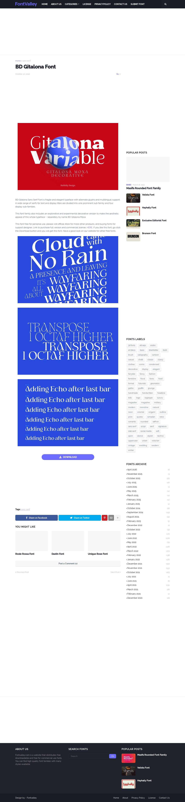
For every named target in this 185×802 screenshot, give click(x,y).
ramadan (151, 417)
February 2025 (148, 500)
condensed (154, 364)
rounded (144, 422)
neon (130, 412)
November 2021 (148, 568)
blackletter (153, 350)
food (160, 379)
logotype (149, 398)
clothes (131, 364)
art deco (131, 350)
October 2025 (148, 478)
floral (142, 379)
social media (145, 431)
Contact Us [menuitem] (120, 4)
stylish (150, 436)
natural (156, 407)
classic (150, 360)
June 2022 (148, 538)
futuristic (142, 383)
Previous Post (23, 572)
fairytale (131, 374)
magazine (145, 402)
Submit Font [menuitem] (138, 4)
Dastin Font (58, 554)
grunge (151, 388)
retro (162, 417)
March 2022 (148, 551)
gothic (131, 388)
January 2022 (148, 559)
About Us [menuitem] (56, 4)
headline (161, 393)
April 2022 (148, 547)
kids (130, 398)
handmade (133, 393)
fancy (142, 374)
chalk (140, 360)
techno (160, 436)
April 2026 (148, 469)
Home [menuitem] (45, 4)
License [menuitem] (87, 4)
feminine (132, 379)
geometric (155, 383)
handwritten (147, 393)
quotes (140, 417)
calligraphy (143, 355)
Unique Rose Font (98, 554)
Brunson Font (149, 233)
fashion (152, 374)
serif (152, 426)
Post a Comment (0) (68, 563)
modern (131, 407)
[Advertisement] (92, 31)
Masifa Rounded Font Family (143, 188)
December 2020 (148, 598)
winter (131, 450)
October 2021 (148, 572)
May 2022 (148, 542)
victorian (155, 441)
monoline (144, 407)
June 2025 (148, 487)
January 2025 (148, 504)
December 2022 (148, 525)
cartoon (155, 355)
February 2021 (148, 594)
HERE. (89, 227)
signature (162, 426)
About (125, 798)
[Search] (93, 756)
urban (144, 441)
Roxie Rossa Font (24, 554)
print (130, 417)
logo (138, 398)
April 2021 (148, 585)
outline (163, 412)
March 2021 (148, 589)
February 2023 (148, 521)
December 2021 (148, 564)
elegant (156, 369)
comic (142, 364)
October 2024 (148, 508)
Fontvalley (32, 798)
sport (130, 436)
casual (131, 360)
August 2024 (148, 517)
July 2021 (148, 576)
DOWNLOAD (70, 457)
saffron (156, 422)
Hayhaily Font (149, 207)
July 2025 (148, 482)
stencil (140, 436)
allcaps (143, 345)
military (157, 402)
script (143, 426)
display (145, 369)
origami (152, 412)
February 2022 (148, 555)
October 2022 (148, 529)
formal (131, 383)
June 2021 (148, 581)
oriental (140, 412)
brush (130, 355)
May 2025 (148, 491)
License (152, 798)
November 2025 (148, 474)
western (155, 445)
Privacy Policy (138, 798)
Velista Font (148, 194)
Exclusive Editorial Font (154, 220)
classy (160, 360)
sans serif (27, 61)
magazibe (132, 402)
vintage (131, 445)
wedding (143, 445)
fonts (152, 379)
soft (157, 431)
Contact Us (164, 798)
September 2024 (148, 512)
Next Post (115, 572)
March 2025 (148, 495)
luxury (160, 398)
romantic (132, 422)
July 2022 (148, 534)
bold (165, 350)
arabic (153, 345)
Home (18, 61)
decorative (133, 369)
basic (142, 350)
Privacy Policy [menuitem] (103, 4)
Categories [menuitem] (71, 4)
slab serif (132, 431)
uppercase (133, 441)
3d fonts (131, 345)
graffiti (141, 388)
